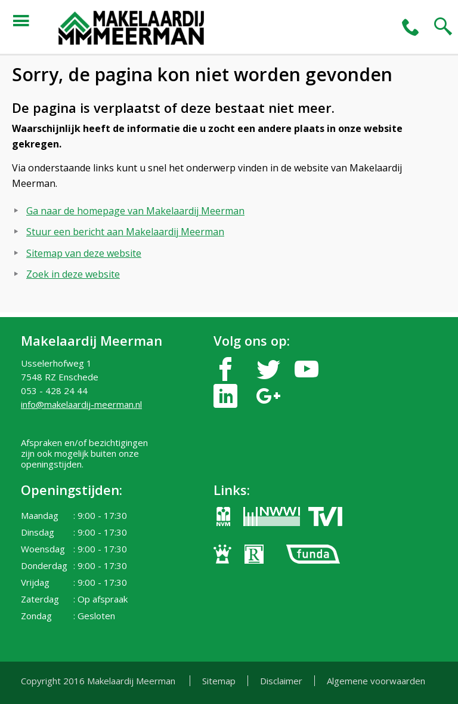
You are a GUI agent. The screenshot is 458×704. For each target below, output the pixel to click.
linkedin (225, 396)
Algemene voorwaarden (376, 680)
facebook (225, 369)
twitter (268, 369)
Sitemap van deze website (83, 253)
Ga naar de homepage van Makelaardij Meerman (135, 210)
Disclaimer (281, 680)
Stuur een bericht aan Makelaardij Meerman (125, 231)
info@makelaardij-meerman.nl (81, 404)
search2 (443, 27)
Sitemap (219, 680)
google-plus (268, 396)
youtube (306, 369)
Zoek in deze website (73, 274)
